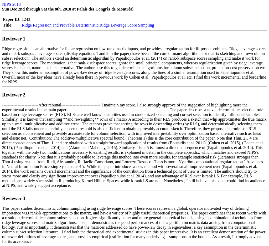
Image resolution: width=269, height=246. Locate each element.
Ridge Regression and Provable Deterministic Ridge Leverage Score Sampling (88, 25)
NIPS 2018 (11, 4)
